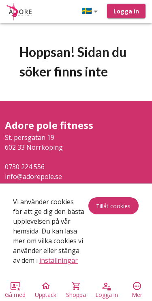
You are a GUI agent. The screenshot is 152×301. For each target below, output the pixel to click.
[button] (91, 11)
